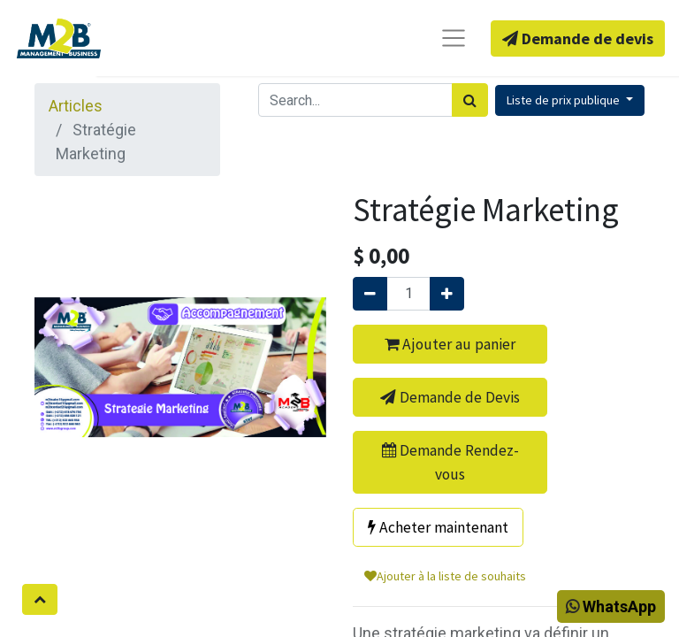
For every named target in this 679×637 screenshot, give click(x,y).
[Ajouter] (447, 294)
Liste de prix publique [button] (564, 100)
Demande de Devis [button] (450, 397)
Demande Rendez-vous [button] (450, 462)
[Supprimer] (370, 294)
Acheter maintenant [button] (438, 527)
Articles (76, 105)
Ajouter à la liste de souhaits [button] (445, 576)
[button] (39, 599)
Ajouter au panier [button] (450, 344)
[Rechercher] (470, 100)
